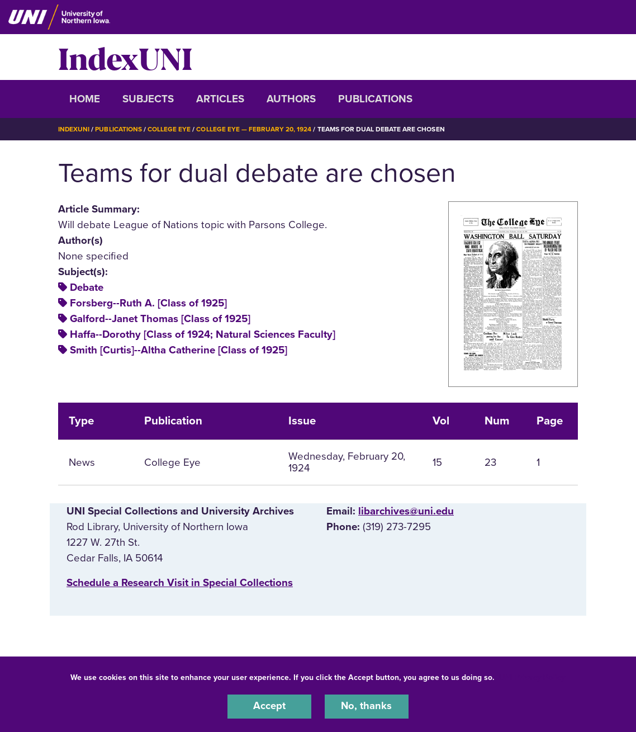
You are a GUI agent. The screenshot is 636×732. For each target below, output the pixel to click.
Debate (86, 287)
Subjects (148, 99)
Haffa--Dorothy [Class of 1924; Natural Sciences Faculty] (202, 334)
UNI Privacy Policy (532, 677)
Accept (269, 706)
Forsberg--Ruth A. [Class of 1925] (148, 303)
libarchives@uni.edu (406, 510)
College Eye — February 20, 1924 (254, 129)
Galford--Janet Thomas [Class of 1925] (160, 319)
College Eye (169, 129)
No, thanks (366, 706)
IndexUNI (125, 57)
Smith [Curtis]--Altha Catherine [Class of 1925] (178, 350)
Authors (291, 99)
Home (84, 99)
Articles (220, 99)
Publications (375, 99)
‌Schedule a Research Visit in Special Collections (180, 583)
